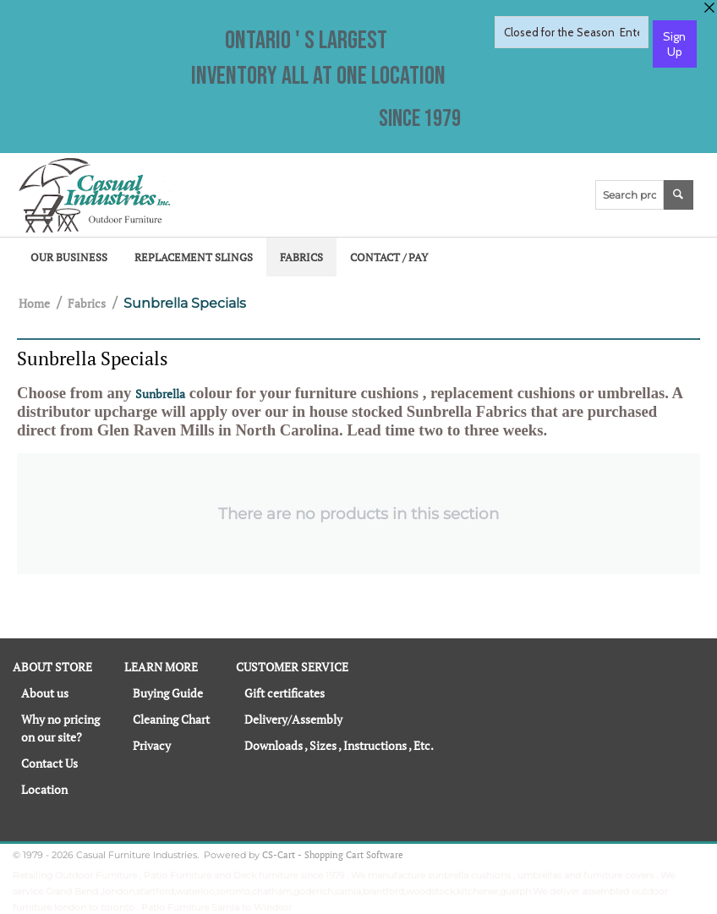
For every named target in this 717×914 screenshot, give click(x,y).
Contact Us (49, 763)
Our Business (68, 257)
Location (44, 789)
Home (34, 303)
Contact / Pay (389, 257)
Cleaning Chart (171, 719)
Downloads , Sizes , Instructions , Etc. (339, 745)
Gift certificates (284, 693)
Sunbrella (160, 394)
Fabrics (301, 257)
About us (44, 693)
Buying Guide (168, 693)
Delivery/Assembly (293, 719)
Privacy (152, 745)
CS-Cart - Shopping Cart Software (332, 855)
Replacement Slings (193, 257)
